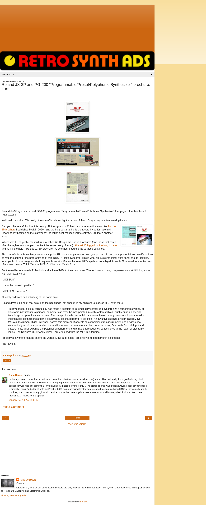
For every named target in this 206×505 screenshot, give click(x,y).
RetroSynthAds (28, 480)
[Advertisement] (77, 27)
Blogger (83, 501)
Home (77, 418)
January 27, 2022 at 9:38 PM (23, 400)
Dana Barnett (16, 375)
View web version (77, 424)
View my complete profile (14, 495)
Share (7, 360)
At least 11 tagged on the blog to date (95, 245)
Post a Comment (13, 407)
